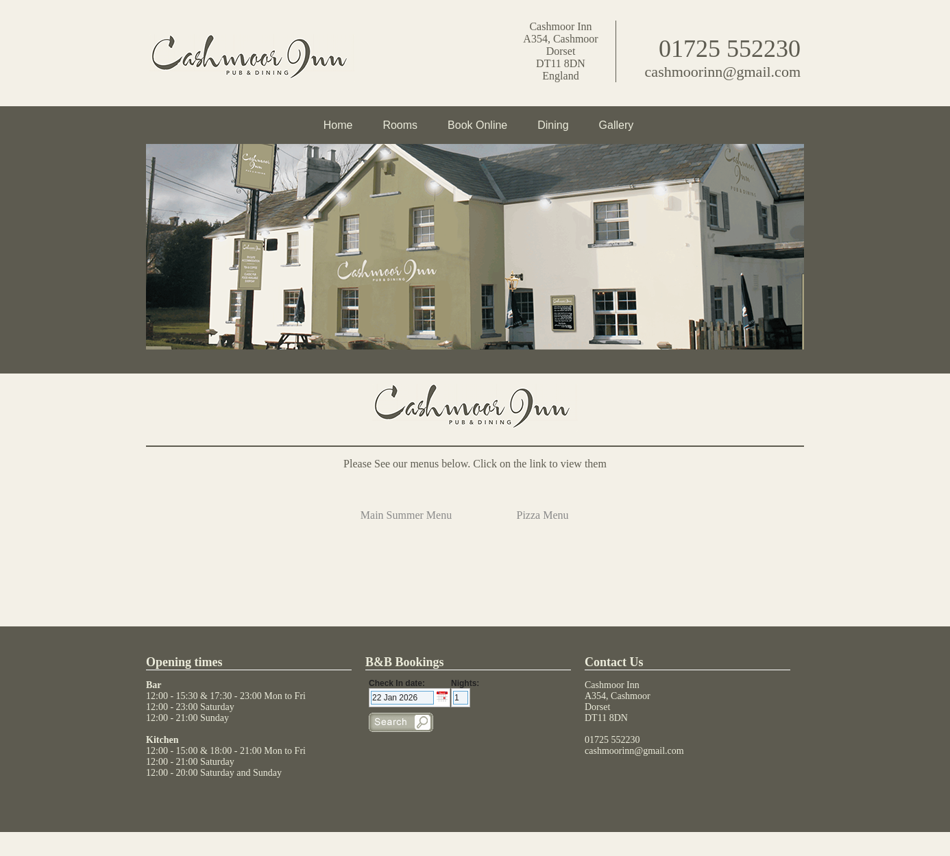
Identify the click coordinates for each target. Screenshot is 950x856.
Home (338, 125)
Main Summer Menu (406, 515)
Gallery (616, 125)
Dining (552, 125)
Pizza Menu (543, 515)
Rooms (399, 125)
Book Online (477, 125)
